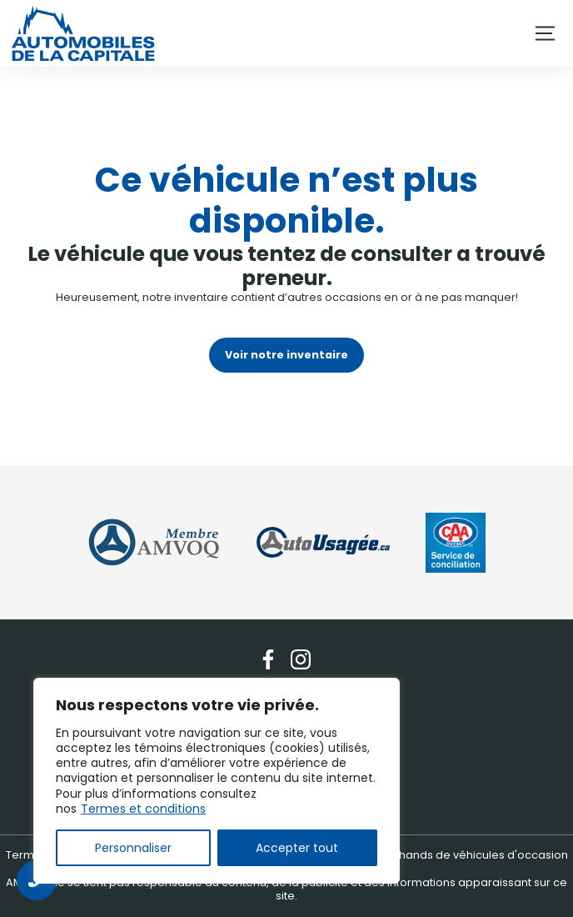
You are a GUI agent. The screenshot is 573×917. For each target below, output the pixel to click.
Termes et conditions (143, 808)
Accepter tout (297, 847)
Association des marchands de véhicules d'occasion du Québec (412, 862)
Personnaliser (133, 847)
